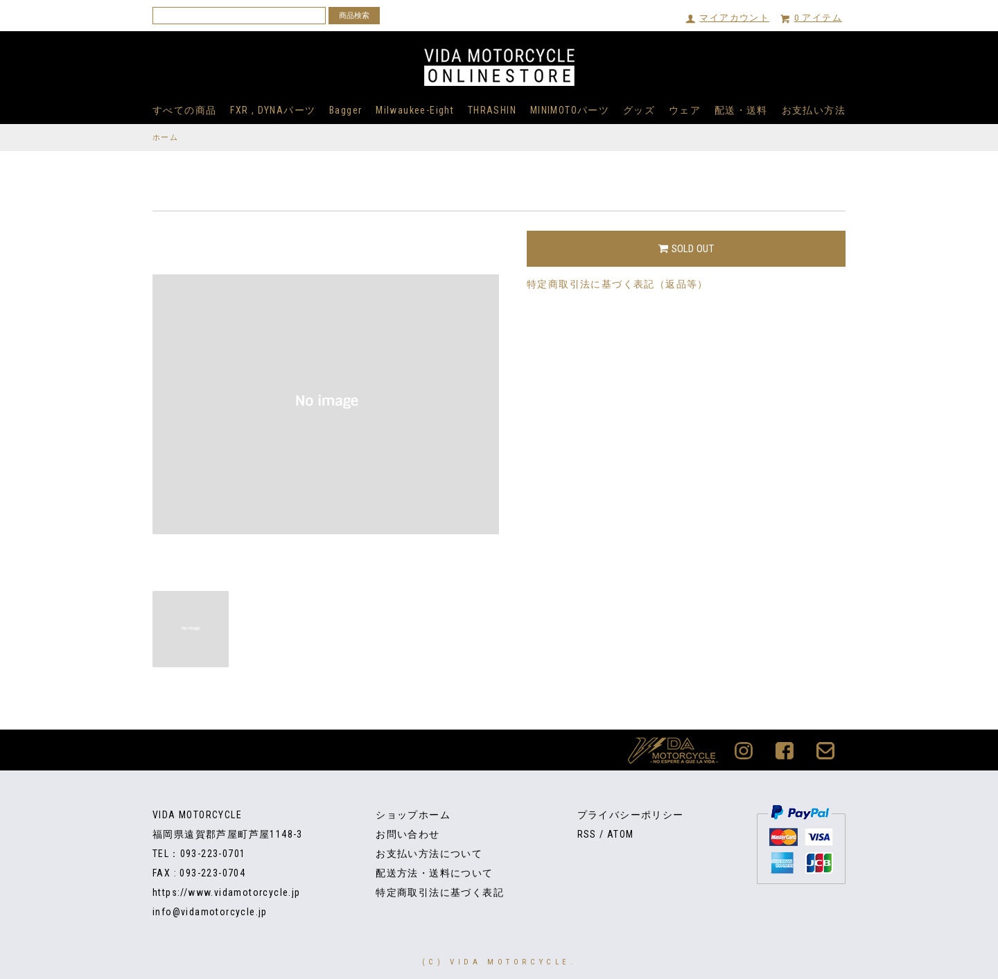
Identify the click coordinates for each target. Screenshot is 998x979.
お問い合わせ (407, 834)
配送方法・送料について (434, 873)
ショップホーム (413, 814)
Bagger (345, 110)
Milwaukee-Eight (415, 110)
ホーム (165, 137)
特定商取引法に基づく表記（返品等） (617, 284)
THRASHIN (492, 110)
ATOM (620, 834)
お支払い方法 (814, 110)
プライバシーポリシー (630, 814)
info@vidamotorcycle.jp (210, 911)
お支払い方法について (429, 853)
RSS (587, 834)
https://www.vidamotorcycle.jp (226, 892)
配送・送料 (741, 110)
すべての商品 (184, 110)
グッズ (639, 110)
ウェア (685, 110)
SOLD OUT (686, 248)
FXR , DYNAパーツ (272, 110)
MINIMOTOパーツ (569, 110)
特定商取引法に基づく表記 (440, 892)
